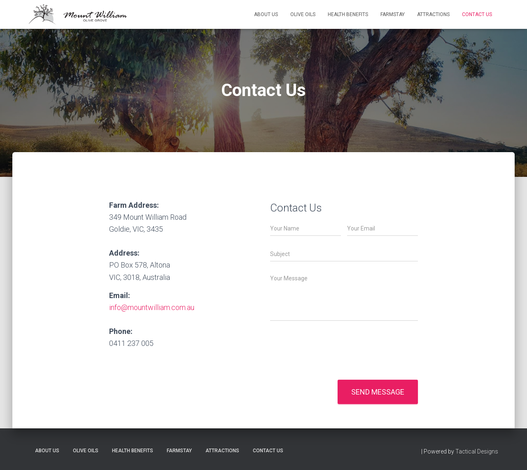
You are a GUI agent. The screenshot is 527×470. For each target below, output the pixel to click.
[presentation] (332, 366)
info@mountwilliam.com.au (151, 307)
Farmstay (392, 14)
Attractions (433, 14)
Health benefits (348, 14)
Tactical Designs (476, 451)
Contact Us (477, 14)
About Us (266, 14)
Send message (377, 392)
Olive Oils (302, 14)
